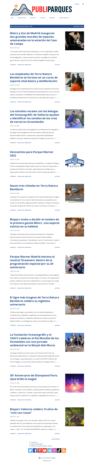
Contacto (34, 442)
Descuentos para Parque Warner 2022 (31, 153)
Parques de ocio (21, 17)
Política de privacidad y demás (41, 446)
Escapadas (51, 17)
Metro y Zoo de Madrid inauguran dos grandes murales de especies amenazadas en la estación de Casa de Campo (33, 38)
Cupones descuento (63, 17)
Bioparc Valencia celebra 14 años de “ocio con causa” (34, 410)
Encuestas (32, 17)
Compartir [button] (13, 64)
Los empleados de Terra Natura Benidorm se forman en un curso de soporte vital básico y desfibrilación (34, 77)
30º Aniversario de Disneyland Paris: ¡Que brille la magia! (34, 377)
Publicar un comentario (24, 64)
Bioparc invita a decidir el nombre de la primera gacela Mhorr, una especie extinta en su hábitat (34, 223)
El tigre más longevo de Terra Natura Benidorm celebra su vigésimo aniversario (34, 301)
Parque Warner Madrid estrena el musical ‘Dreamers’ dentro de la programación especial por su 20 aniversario (32, 262)
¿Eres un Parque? (37, 444)
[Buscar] (77, 4)
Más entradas (56, 439)
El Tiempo (41, 17)
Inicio (11, 17)
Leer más (57, 64)
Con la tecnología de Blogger (47, 458)
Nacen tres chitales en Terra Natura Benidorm (34, 187)
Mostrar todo (78, 26)
